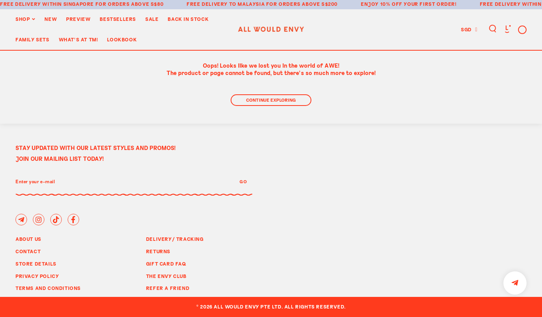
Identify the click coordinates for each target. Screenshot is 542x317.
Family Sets (32, 39)
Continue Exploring (271, 99)
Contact (28, 251)
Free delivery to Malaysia (226, 4)
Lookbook (122, 39)
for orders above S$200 (302, 4)
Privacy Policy (37, 276)
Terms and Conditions (48, 288)
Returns (158, 251)
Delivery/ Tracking (175, 239)
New (50, 19)
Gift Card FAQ (166, 263)
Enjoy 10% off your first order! (409, 4)
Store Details (35, 263)
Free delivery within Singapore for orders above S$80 (81, 4)
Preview (78, 19)
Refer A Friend (167, 288)
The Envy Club (166, 276)
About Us (28, 239)
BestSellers (118, 19)
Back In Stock (188, 19)
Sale (151, 19)
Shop (22, 19)
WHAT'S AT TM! (78, 39)
